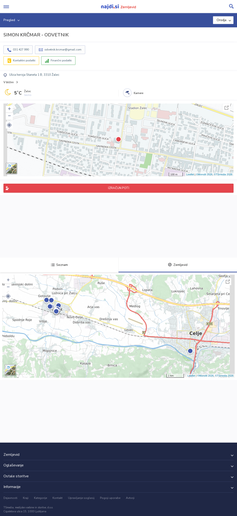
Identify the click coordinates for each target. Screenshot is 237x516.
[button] (9, 125)
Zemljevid (177, 265)
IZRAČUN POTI (118, 188)
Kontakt (57, 498)
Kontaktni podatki (24, 60)
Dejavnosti (10, 498)
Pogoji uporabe (110, 498)
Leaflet (190, 174)
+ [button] (9, 109)
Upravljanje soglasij (81, 498)
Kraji (25, 498)
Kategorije (40, 498)
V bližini (8, 82)
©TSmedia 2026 (223, 174)
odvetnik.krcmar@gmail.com (62, 49)
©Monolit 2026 (204, 174)
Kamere (138, 93)
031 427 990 (21, 49)
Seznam (59, 265)
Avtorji (130, 498)
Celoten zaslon (226, 107)
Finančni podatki (61, 60)
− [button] (9, 116)
